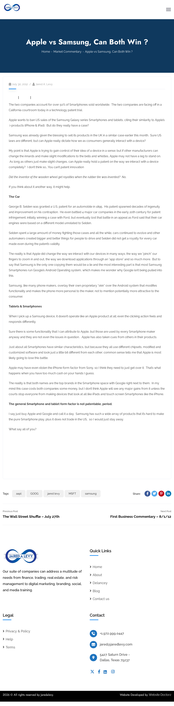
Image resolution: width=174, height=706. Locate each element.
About (97, 575)
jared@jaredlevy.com (116, 644)
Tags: (6, 493)
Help (9, 639)
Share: (137, 493)
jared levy (53, 493)
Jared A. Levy (44, 84)
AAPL (13, 97)
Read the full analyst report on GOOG (34, 459)
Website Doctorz (160, 694)
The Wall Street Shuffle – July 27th (31, 516)
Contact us (101, 599)
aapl (18, 493)
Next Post (166, 511)
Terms (10, 647)
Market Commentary (67, 51)
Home (46, 51)
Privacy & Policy (18, 631)
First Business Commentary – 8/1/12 (140, 516)
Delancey (100, 583)
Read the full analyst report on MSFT (33, 468)
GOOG (24, 97)
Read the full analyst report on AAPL (33, 449)
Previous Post (10, 511)
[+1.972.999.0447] (93, 633)
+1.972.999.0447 (112, 633)
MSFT (36, 97)
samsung (91, 493)
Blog (96, 591)
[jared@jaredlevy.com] (93, 644)
